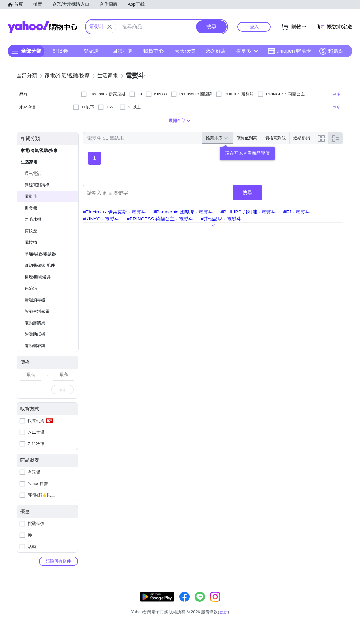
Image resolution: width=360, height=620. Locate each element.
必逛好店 (216, 51)
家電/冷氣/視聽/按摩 (39, 150)
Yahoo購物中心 (42, 26)
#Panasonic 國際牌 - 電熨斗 (183, 211)
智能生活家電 (37, 311)
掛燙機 (31, 207)
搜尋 (247, 192)
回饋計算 (122, 51)
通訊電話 (33, 173)
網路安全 (291, 603)
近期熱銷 (301, 138)
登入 (254, 26)
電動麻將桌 (35, 322)
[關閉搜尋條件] (109, 27)
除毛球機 (33, 219)
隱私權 (313, 603)
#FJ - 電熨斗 (296, 211)
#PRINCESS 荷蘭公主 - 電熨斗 (160, 218)
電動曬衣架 (35, 345)
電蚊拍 (31, 242)
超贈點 (331, 51)
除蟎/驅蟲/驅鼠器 (40, 253)
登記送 (91, 51)
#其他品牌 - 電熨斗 (221, 218)
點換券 (60, 51)
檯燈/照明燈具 (38, 276)
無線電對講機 (37, 185)
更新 (338, 596)
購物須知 (267, 603)
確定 (62, 389)
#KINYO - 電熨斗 (101, 218)
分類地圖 (335, 603)
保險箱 (31, 288)
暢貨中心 (153, 51)
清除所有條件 (58, 561)
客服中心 (219, 603)
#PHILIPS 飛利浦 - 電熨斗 (248, 211)
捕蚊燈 (31, 230)
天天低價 (185, 51)
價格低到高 (246, 138)
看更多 (247, 51)
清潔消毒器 (35, 299)
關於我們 (243, 603)
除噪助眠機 (35, 334)
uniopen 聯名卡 (289, 51)
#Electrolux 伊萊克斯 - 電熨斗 (114, 211)
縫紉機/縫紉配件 (40, 265)
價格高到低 (275, 138)
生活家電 (29, 162)
